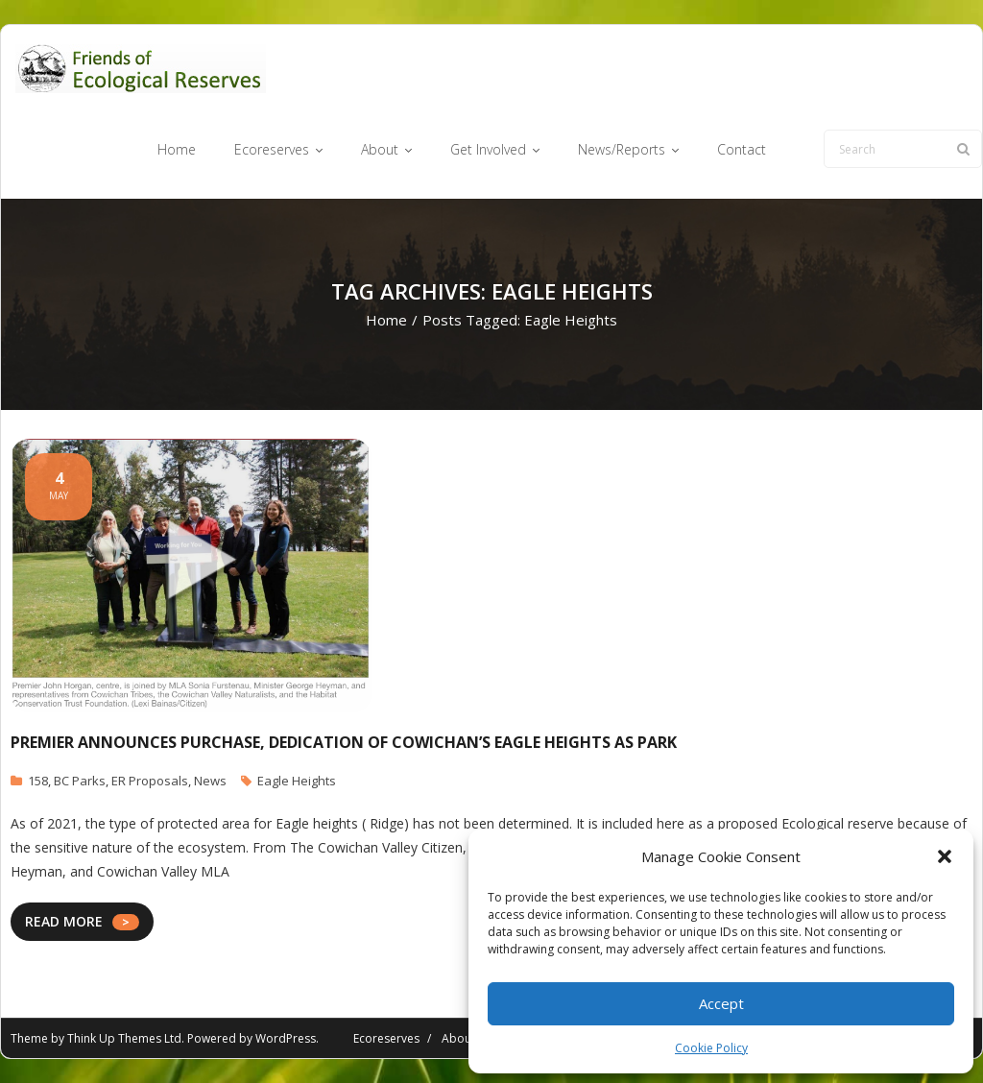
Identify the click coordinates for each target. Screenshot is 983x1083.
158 (38, 780)
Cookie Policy (711, 1048)
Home (386, 319)
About (458, 1038)
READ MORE (64, 921)
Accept (721, 1003)
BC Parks (80, 780)
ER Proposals (149, 780)
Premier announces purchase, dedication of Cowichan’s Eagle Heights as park (344, 742)
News (210, 780)
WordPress (285, 1038)
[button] (944, 856)
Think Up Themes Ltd (124, 1038)
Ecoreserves (386, 1038)
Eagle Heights (296, 780)
